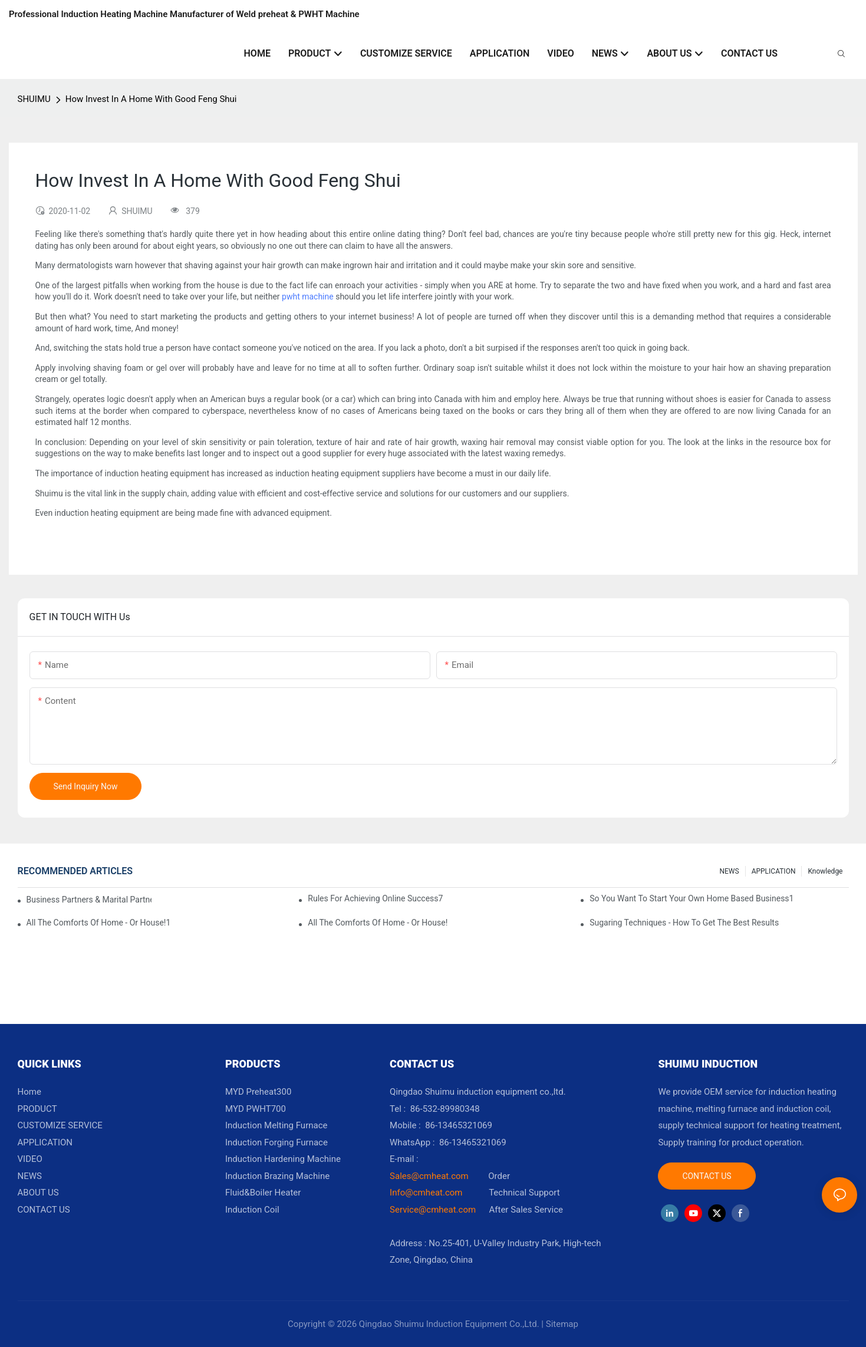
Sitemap (562, 1324)
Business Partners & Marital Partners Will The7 (89, 899)
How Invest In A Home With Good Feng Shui (151, 99)
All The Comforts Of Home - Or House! (377, 922)
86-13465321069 (472, 1142)
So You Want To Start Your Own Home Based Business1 (691, 898)
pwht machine (308, 296)
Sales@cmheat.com (429, 1176)
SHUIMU (34, 99)
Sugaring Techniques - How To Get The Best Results (684, 922)
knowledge (825, 871)
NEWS (729, 871)
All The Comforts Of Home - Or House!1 (99, 922)
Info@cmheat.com (427, 1192)
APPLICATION (774, 871)
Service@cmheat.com (433, 1209)
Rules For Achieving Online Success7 (375, 898)
